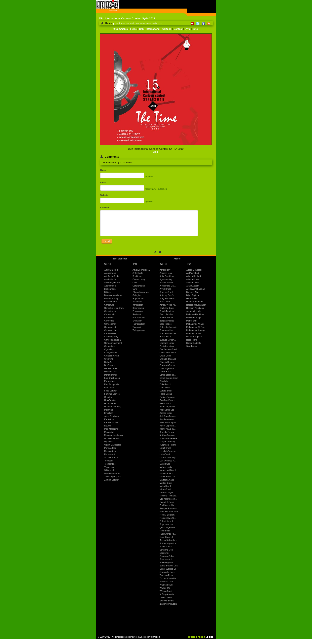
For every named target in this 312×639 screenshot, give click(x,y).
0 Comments (120, 29)
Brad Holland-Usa (168, 333)
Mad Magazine (111, 429)
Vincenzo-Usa (166, 581)
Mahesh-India (166, 467)
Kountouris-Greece (168, 438)
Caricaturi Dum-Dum (114, 308)
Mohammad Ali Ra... (195, 327)
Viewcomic (109, 467)
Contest (178, 29)
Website (104, 195)
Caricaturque (110, 311)
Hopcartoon (138, 298)
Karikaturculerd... (112, 422)
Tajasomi (137, 327)
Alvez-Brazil (165, 289)
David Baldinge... (168, 375)
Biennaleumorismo (113, 295)
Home (106, 23)
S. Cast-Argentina (168, 543)
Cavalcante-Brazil (168, 352)
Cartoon (167, 29)
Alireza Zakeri (192, 282)
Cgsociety (109, 349)
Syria (187, 29)
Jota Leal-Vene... (168, 419)
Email (103, 183)
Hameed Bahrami (194, 301)
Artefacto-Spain (111, 276)
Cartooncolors (110, 330)
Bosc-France (166, 324)
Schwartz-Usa (166, 550)
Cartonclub (109, 314)
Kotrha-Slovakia (167, 435)
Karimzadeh (138, 308)
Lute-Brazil (165, 464)
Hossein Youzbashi (195, 308)
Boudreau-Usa (166, 330)
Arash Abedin (192, 286)
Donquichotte (110, 375)
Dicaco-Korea (110, 371)
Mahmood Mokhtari (195, 314)
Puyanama (138, 311)
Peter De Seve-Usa (169, 511)
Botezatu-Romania (168, 327)
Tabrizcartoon (139, 324)
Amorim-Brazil (166, 292)
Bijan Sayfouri (192, 295)
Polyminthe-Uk (166, 521)
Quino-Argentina (167, 527)
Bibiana (107, 292)
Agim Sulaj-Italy (167, 276)
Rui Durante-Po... (168, 534)
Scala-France (166, 546)
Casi (135, 282)
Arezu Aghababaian (195, 289)
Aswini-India (110, 279)
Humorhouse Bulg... (113, 406)
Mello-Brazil (165, 486)
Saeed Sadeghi (193, 343)
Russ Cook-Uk (166, 537)
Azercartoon (110, 286)
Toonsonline (110, 464)
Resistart (137, 314)
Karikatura (109, 419)
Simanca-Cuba (167, 556)
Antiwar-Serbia (111, 270)
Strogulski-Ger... (167, 572)
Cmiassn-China (111, 355)
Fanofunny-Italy (111, 384)
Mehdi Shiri (191, 321)
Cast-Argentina (167, 346)
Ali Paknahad (192, 273)
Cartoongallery (111, 336)
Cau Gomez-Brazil (168, 349)
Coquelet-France (167, 365)
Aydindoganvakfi (112, 282)
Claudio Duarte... (168, 362)
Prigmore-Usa (166, 524)
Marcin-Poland (166, 473)
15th (141, 29)
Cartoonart (109, 317)
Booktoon (137, 276)
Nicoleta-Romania (168, 495)
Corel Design (139, 286)
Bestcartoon (110, 289)
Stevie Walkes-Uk (168, 569)
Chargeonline (110, 352)
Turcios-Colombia (168, 578)
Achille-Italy (165, 270)
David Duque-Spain (169, 378)
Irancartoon (138, 305)
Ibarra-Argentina (167, 406)
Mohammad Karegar (196, 330)
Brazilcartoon (110, 301)
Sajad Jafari (191, 346)
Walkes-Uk (165, 588)
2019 (195, 29)
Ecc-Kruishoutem (112, 378)
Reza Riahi (191, 340)
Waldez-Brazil (166, 585)
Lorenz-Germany (168, 457)
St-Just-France (111, 457)
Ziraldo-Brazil (166, 597)
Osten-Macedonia (112, 445)
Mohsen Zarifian (193, 333)
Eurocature (109, 381)
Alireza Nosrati (193, 279)
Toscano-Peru (166, 575)
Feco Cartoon (110, 390)
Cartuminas (109, 346)
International (153, 29)
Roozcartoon (138, 317)
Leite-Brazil (165, 454)
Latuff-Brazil (165, 448)
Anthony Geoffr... (168, 295)
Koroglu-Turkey (167, 432)
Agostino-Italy (166, 279)
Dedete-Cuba (110, 368)
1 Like (133, 29)
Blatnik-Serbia (166, 317)
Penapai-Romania (168, 508)
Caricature (109, 305)
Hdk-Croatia (110, 400)
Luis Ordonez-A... (168, 460)
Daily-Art (108, 362)
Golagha (136, 295)
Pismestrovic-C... (168, 518)
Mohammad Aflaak (195, 324)
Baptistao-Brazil (167, 308)
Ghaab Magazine (141, 292)
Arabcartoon (110, 273)
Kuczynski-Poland (168, 445)
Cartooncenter (111, 327)
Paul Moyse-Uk (167, 505)
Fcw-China (109, 387)
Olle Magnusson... (168, 499)
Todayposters (139, 330)
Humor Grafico (111, 403)
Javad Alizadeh (193, 311)
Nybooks (108, 441)
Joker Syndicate (111, 416)
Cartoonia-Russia (112, 340)
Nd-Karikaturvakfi (112, 438)
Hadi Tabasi (191, 298)
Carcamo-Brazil (167, 343)
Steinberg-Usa (166, 562)
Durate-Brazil (166, 390)
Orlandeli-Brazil (167, 502)
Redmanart (109, 454)
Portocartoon (110, 448)
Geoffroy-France (167, 400)
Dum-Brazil (165, 387)
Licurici (107, 425)
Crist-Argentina (167, 368)
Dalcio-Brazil (166, 371)
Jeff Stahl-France (168, 416)
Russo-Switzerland (168, 540)
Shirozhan (137, 321)
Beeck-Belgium (167, 311)
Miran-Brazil (165, 489)
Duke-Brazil (165, 384)
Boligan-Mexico (167, 321)
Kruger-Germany (167, 441)
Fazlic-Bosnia (166, 394)
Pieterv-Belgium (167, 515)
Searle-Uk (164, 553)
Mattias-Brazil (166, 483)
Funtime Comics (112, 394)
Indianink (108, 410)
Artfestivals (138, 273)
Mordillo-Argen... (167, 492)
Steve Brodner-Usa (169, 565)
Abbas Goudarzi (193, 270)
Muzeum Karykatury (113, 435)
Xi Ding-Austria (167, 594)
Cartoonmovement (113, 343)
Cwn (135, 289)
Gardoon (155, 637)
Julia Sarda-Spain (168, 422)
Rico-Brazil (165, 530)
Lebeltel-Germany (168, 451)
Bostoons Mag (111, 298)
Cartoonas (109, 321)
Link (155, 152)
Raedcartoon (110, 451)
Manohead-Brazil (168, 470)
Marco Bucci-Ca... (168, 476)
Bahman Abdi (192, 292)
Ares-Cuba (165, 301)
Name (103, 170)
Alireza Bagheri (193, 276)
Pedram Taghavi (194, 336)
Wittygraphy (109, 470)
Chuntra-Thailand (168, 359)
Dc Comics (109, 365)
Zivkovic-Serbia (167, 600)
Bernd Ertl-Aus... (167, 314)
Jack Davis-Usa (167, 410)
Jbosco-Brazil (166, 413)
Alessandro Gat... (168, 286)
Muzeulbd (108, 432)
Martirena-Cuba (167, 480)
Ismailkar (108, 413)
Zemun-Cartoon (111, 480)
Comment (104, 208)
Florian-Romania (167, 397)
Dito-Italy (164, 381)
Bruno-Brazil (165, 336)
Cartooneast (110, 333)
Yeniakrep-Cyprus (112, 476)
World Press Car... (112, 473)
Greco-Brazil (165, 403)
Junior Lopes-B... (168, 425)
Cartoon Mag (139, 279)
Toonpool (108, 460)
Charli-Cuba (165, 355)
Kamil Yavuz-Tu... (168, 429)
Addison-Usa (166, 273)
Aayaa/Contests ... (141, 270)
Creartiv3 (108, 359)
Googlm (108, 397)
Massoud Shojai (193, 317)
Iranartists (137, 301)
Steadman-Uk (166, 559)
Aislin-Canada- (167, 282)
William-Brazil (166, 591)
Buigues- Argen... (168, 340)
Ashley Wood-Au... (168, 305)
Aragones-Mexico (168, 298)
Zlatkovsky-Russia (168, 604)
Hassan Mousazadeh (196, 305)
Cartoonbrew (110, 324)
